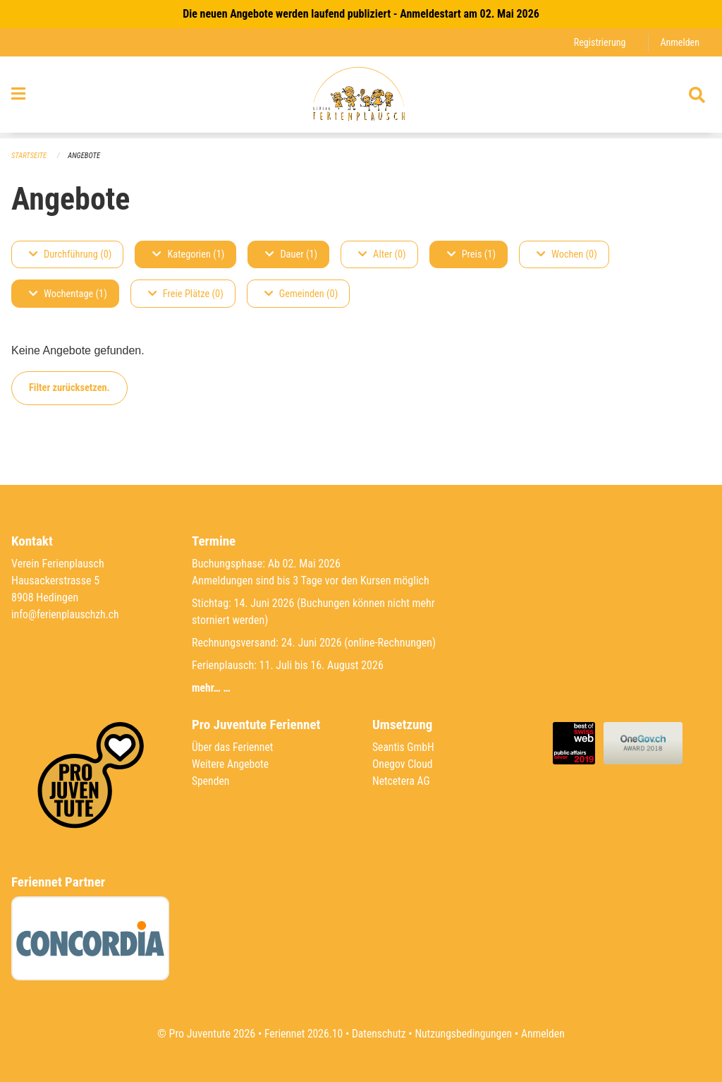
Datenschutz (378, 1033)
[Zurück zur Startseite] (361, 97)
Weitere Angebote (231, 764)
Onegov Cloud (403, 764)
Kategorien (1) (188, 254)
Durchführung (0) (70, 254)
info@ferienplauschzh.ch (66, 614)
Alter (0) (382, 254)
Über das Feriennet (233, 747)
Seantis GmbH (404, 747)
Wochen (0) (567, 254)
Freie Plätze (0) (186, 294)
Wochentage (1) (68, 294)
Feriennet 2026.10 (301, 1033)
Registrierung (598, 42)
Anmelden (679, 42)
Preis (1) (471, 254)
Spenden (211, 781)
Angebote (85, 155)
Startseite (29, 155)
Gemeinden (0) (301, 294)
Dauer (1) (291, 254)
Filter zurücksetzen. (69, 388)
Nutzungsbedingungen (464, 1033)
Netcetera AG (402, 781)
